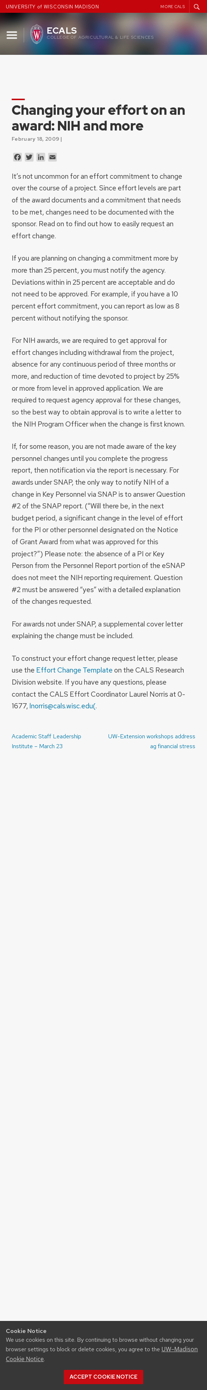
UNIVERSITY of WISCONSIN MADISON (52, 7)
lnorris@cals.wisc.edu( (62, 706)
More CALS (172, 6)
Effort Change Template (74, 670)
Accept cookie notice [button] (103, 1376)
